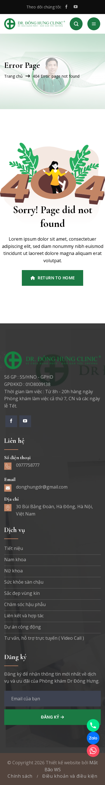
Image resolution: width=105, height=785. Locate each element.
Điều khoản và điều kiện (69, 776)
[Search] (76, 23)
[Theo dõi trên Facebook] (66, 7)
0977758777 (27, 465)
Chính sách (20, 776)
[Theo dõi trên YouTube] (76, 7)
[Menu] (93, 23)
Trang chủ (13, 76)
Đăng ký (50, 717)
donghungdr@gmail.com (41, 487)
